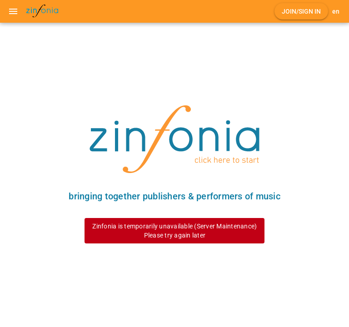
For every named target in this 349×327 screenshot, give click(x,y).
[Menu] (13, 11)
